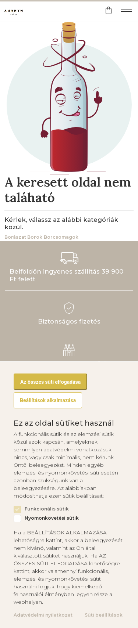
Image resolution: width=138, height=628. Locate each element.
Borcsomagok (61, 237)
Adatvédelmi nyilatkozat (43, 615)
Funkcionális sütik (47, 509)
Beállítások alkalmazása (48, 400)
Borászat (15, 237)
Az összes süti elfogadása (50, 382)
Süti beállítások (104, 615)
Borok (34, 237)
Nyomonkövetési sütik (52, 518)
